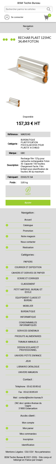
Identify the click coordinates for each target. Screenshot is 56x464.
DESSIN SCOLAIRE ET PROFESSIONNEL (28, 348)
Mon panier (28, 428)
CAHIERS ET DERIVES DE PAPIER (28, 273)
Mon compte (28, 422)
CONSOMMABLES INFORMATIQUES (28, 323)
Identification (28, 445)
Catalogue (28, 225)
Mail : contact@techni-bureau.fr (28, 397)
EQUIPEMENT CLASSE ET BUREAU (28, 299)
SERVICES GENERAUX (28, 330)
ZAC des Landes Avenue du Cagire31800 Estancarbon (28, 406)
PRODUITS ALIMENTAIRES (28, 336)
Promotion (28, 231)
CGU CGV (29, 452)
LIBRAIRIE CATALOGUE (28, 366)
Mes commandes (28, 434)
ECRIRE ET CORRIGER (28, 278)
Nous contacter (28, 242)
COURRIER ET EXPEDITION (28, 267)
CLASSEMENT (28, 284)
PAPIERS (28, 261)
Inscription (28, 439)
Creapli (39, 460)
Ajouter (28, 202)
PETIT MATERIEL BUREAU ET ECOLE (28, 290)
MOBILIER (28, 306)
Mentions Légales (14, 452)
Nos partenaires (42, 452)
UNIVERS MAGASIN (28, 372)
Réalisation (28, 247)
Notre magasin (28, 236)
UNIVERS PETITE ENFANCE (28, 355)
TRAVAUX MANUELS (28, 342)
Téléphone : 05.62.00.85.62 (28, 386)
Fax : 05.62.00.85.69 (28, 392)
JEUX (28, 361)
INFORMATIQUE (28, 317)
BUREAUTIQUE (28, 311)
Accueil (28, 219)
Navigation (28, 27)
